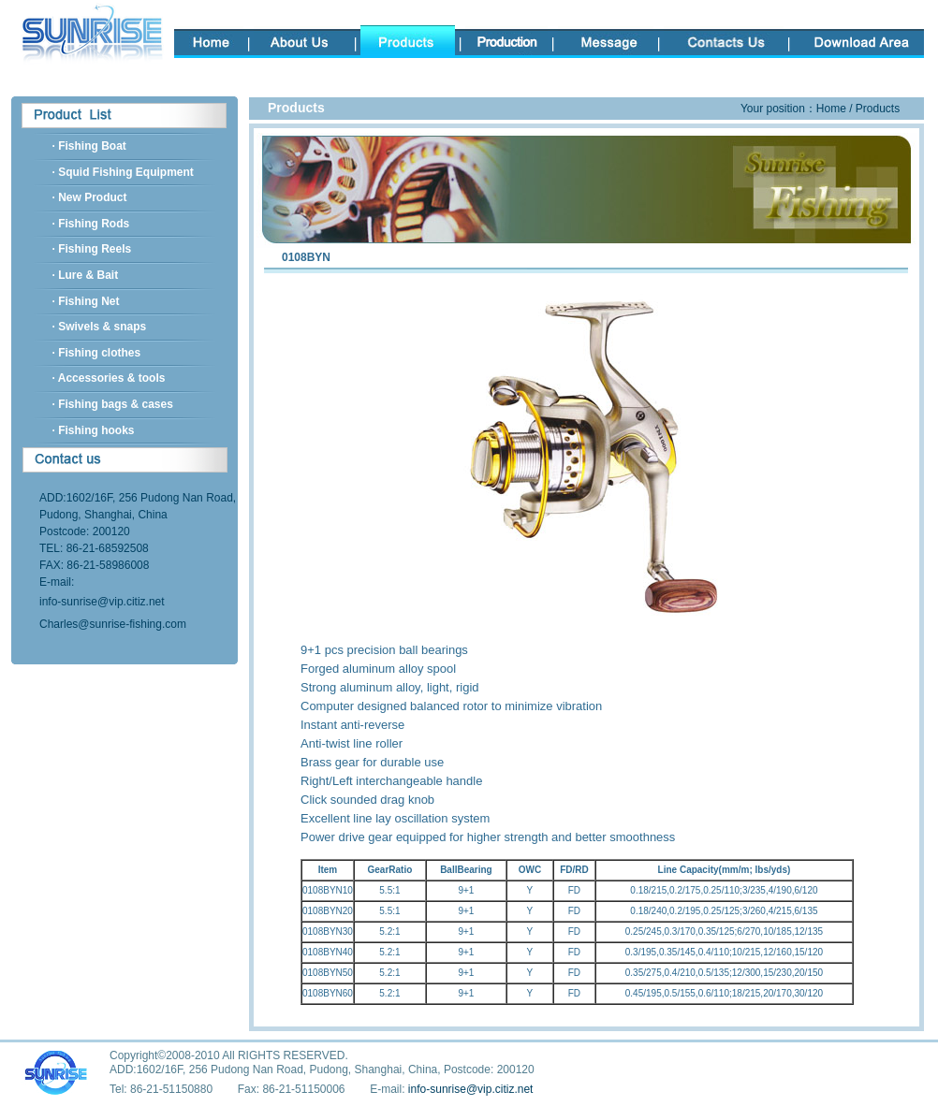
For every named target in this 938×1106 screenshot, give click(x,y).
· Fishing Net (86, 301)
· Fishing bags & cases (112, 404)
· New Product (89, 197)
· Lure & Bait (85, 275)
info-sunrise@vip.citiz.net (102, 601)
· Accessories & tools (109, 378)
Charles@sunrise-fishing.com (112, 624)
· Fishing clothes (96, 352)
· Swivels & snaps (99, 326)
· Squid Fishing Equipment (123, 172)
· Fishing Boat (89, 146)
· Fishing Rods (91, 223)
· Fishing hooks (93, 430)
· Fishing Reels (92, 248)
